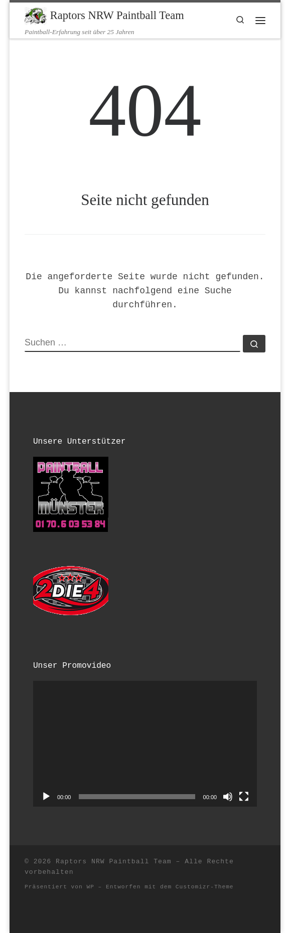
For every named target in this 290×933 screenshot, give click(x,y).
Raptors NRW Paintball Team (114, 861)
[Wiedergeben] (46, 797)
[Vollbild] (244, 797)
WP (90, 887)
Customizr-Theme (205, 887)
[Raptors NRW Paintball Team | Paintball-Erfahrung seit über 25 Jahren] (36, 15)
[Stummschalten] (228, 797)
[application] (145, 744)
